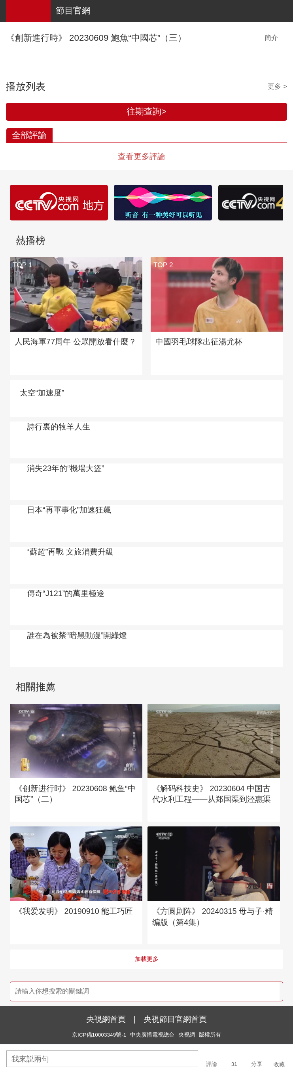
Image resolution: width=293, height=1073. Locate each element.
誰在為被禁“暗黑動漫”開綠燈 (77, 635)
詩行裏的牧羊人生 (58, 426)
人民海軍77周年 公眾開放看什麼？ (75, 341)
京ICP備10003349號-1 (99, 1035)
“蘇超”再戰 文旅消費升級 (70, 551)
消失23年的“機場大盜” (65, 468)
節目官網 (73, 10)
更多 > (277, 86)
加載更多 (147, 959)
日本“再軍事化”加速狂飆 (69, 509)
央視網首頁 (106, 1019)
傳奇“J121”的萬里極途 (65, 593)
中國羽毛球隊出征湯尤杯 (198, 341)
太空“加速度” (42, 392)
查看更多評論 (141, 156)
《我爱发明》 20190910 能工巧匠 (74, 911)
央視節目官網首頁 (175, 1019)
